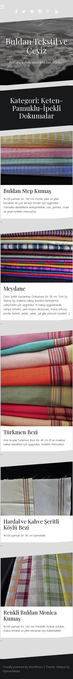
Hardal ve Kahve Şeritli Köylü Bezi (31, 524)
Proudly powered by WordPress (23, 667)
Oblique (61, 667)
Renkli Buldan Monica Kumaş (30, 615)
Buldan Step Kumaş (27, 190)
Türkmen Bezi (21, 432)
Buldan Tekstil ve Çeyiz (36, 46)
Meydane (14, 288)
